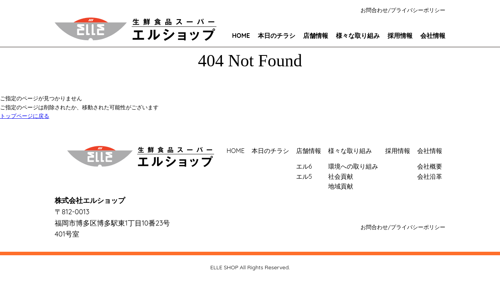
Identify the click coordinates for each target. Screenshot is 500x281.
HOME (241, 35)
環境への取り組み (353, 166)
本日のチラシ (276, 35)
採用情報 (400, 35)
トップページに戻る (24, 115)
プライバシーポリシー (418, 10)
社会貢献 (340, 176)
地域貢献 (340, 186)
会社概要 (429, 166)
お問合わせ (374, 10)
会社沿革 (429, 176)
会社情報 (432, 35)
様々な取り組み (358, 35)
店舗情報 (315, 35)
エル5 (304, 176)
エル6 (304, 166)
